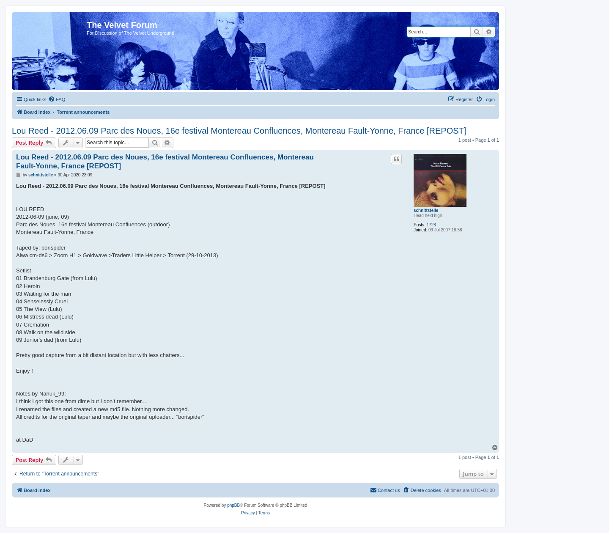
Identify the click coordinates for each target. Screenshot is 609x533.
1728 (431, 225)
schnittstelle (426, 210)
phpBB (233, 505)
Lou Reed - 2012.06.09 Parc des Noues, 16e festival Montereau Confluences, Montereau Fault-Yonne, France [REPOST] (239, 130)
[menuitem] (56, 99)
